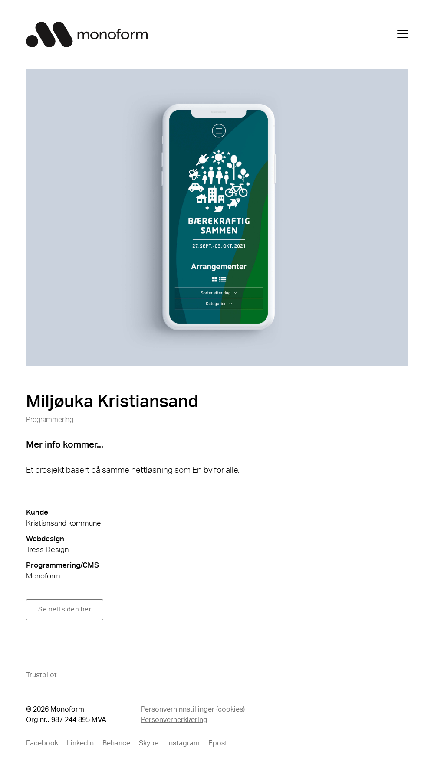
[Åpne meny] (402, 35)
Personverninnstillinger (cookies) (193, 709)
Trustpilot (41, 675)
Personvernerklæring (174, 719)
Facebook (42, 743)
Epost (217, 743)
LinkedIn (80, 743)
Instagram (183, 743)
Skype (148, 743)
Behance (116, 743)
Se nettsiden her (64, 609)
